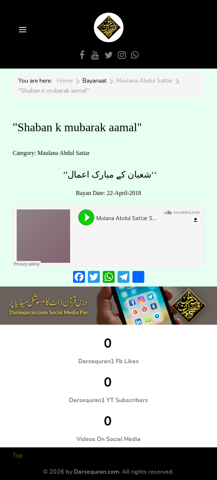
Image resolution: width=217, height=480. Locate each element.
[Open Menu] (22, 30)
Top (18, 456)
